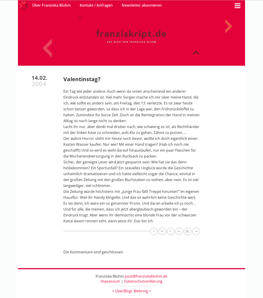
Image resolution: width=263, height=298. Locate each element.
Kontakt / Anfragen (96, 5)
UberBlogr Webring (131, 290)
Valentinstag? (81, 79)
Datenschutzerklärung (143, 281)
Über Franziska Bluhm (51, 5)
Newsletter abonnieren (142, 5)
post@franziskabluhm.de (146, 276)
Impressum (110, 281)
